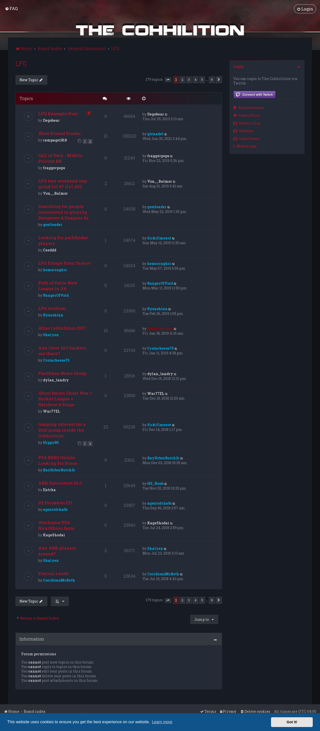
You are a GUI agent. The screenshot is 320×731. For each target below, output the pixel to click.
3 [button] (189, 79)
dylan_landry (56, 379)
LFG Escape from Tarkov (64, 262)
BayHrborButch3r (59, 469)
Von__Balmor (55, 192)
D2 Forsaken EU (55, 502)
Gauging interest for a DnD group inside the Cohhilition (62, 429)
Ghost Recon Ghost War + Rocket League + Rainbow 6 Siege (65, 398)
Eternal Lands (53, 573)
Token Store (246, 114)
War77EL (51, 410)
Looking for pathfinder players (63, 240)
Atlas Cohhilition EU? (62, 327)
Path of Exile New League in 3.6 (58, 285)
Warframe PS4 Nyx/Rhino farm (56, 525)
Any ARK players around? (57, 550)
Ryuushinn (53, 314)
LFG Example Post (58, 113)
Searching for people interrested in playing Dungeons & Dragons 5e (63, 211)
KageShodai (54, 534)
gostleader (52, 224)
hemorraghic (55, 269)
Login (238, 65)
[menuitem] (11, 8)
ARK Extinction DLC (60, 482)
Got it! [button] (292, 722)
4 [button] (195, 79)
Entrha (49, 489)
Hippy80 (50, 442)
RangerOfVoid (56, 294)
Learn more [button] (162, 722)
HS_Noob (155, 483)
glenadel (155, 133)
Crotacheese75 (56, 359)
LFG (21, 63)
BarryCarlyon (160, 328)
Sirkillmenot (159, 237)
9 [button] (212, 79)
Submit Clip (246, 122)
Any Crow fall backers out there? (62, 350)
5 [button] (202, 79)
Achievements (248, 107)
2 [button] (182, 79)
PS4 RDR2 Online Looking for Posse (57, 460)
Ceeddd (49, 249)
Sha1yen (51, 334)
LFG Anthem (52, 308)
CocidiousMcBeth (59, 579)
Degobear (51, 119)
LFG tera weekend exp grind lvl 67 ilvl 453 (62, 183)
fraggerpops (54, 167)
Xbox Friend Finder (59, 133)
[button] (168, 79)
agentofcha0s (55, 509)
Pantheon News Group (62, 373)
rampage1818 (55, 139)
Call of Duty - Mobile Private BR (60, 157)
